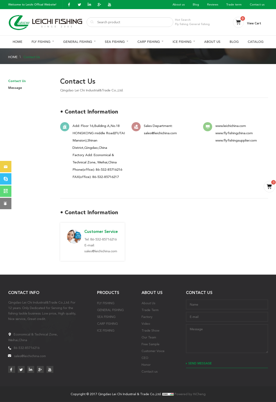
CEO (145, 358)
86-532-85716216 (109, 170)
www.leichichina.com (230, 126)
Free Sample (151, 344)
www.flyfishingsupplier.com (236, 140)
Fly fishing (181, 24)
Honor (146, 364)
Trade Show (150, 330)
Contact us (257, 4)
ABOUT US (212, 42)
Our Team (149, 337)
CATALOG (255, 42)
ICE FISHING (182, 42)
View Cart (254, 23)
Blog (196, 4)
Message (15, 88)
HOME (17, 42)
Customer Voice (153, 351)
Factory (147, 317)
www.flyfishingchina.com (234, 133)
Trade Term (150, 310)
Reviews (212, 4)
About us (179, 4)
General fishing (199, 24)
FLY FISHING (40, 42)
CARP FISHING (148, 42)
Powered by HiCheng (190, 394)
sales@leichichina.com (160, 133)
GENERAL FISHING (77, 42)
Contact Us (31, 57)
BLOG (234, 42)
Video (146, 323)
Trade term (234, 4)
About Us (148, 303)
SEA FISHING (115, 42)
